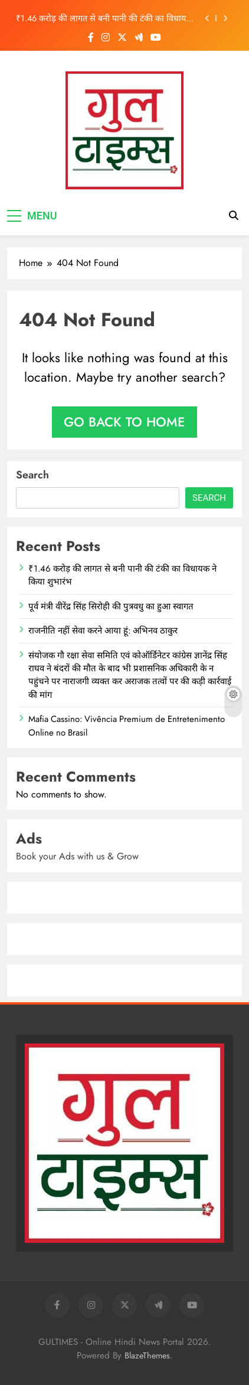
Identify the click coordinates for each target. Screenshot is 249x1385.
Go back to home (124, 421)
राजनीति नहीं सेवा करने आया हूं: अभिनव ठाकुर (103, 630)
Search (32, 475)
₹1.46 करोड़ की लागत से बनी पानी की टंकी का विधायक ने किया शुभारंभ (104, 18)
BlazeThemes (147, 1355)
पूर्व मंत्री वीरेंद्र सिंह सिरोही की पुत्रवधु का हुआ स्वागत (111, 606)
